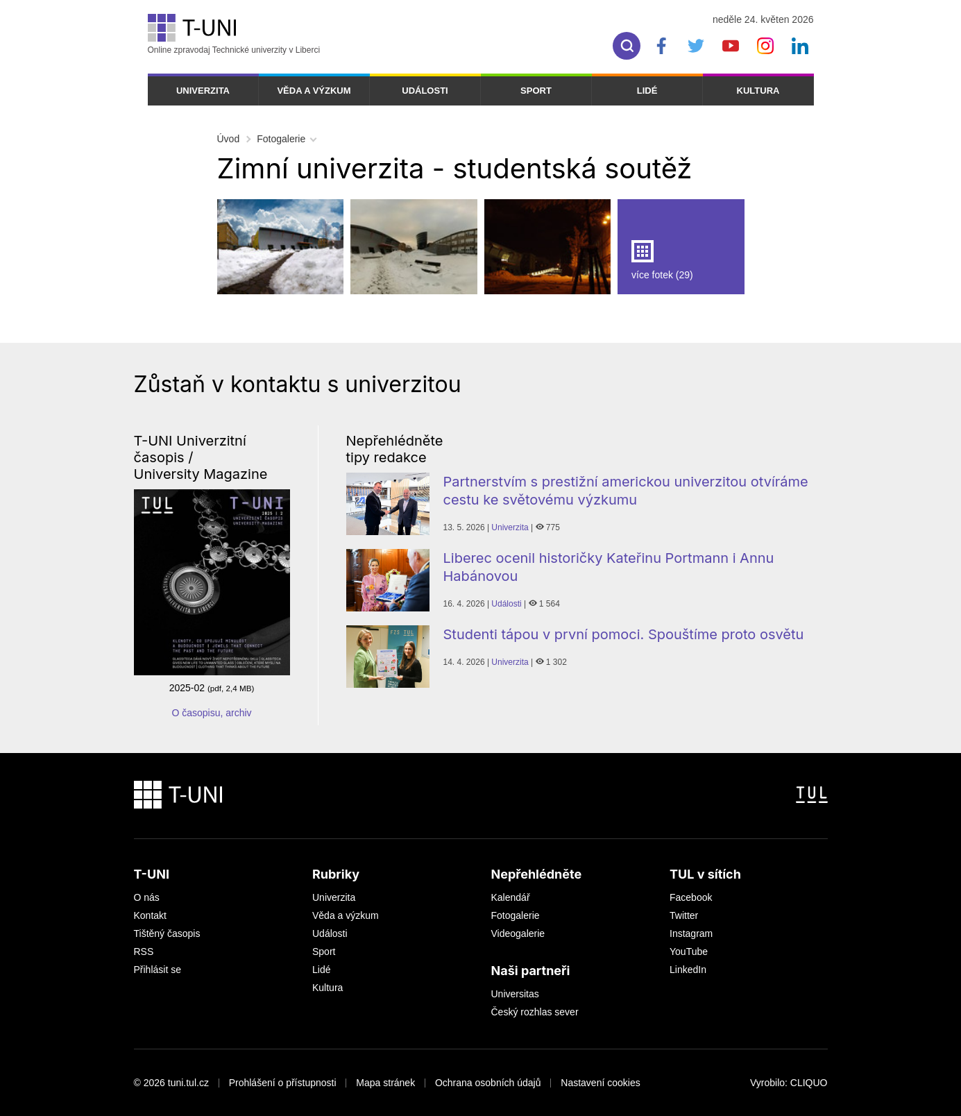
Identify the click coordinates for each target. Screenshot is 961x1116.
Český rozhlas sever (535, 1011)
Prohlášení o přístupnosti (283, 1082)
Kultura (758, 90)
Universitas (515, 993)
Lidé (647, 90)
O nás (147, 897)
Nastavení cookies (600, 1082)
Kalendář (510, 897)
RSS (144, 951)
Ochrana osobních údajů (488, 1082)
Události (425, 90)
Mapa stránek (385, 1082)
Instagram (691, 933)
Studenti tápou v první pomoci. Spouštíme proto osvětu (623, 634)
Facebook (691, 897)
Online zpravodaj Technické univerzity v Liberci (234, 34)
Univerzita (203, 90)
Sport (536, 90)
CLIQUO (809, 1082)
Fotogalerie (281, 138)
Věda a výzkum (313, 90)
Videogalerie (518, 933)
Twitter (684, 915)
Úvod (228, 138)
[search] (626, 46)
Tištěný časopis (167, 933)
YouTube (689, 951)
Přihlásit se (157, 969)
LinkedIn (688, 969)
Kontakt (150, 915)
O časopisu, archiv (211, 712)
